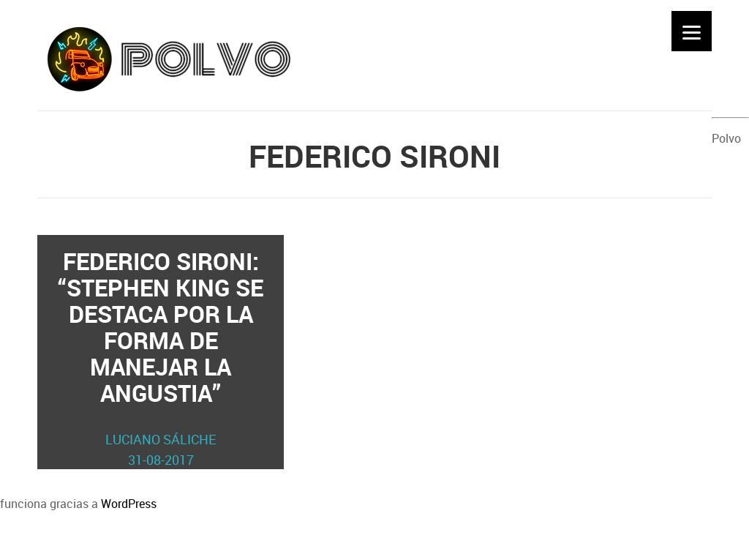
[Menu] (691, 31)
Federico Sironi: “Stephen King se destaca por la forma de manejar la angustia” (161, 357)
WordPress (129, 504)
